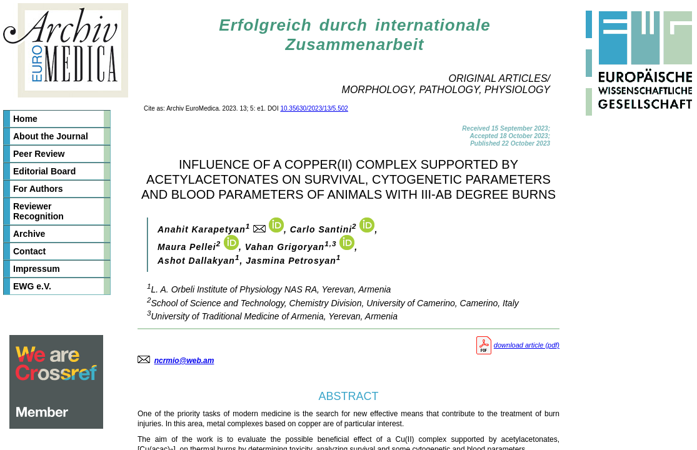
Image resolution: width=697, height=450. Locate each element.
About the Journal (50, 136)
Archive (29, 234)
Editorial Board (44, 171)
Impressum (36, 269)
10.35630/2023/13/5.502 (314, 108)
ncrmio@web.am (184, 360)
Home (25, 119)
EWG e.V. (32, 286)
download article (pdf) (516, 345)
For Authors (38, 189)
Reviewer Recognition (38, 211)
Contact (29, 251)
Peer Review (39, 154)
